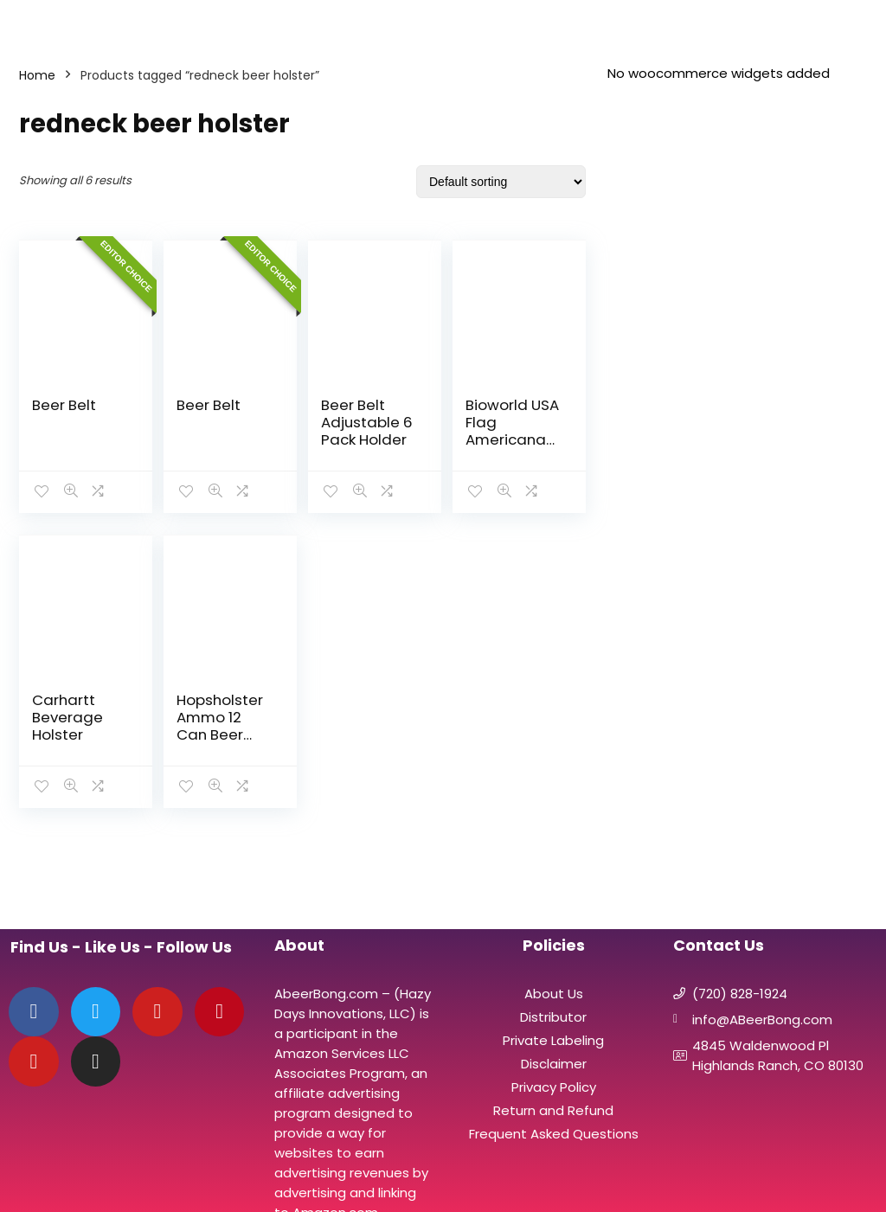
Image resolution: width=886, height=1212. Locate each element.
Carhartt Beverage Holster (67, 717)
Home (37, 75)
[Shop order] (501, 181)
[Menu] (21, 23)
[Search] (859, 23)
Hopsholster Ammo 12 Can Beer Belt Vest (220, 725)
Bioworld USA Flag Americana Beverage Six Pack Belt (512, 439)
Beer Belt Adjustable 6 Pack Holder (367, 422)
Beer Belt (64, 404)
